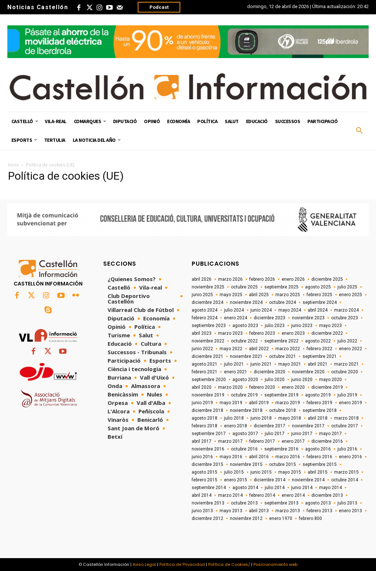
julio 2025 (347, 287)
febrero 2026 (262, 279)
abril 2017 (202, 441)
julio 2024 (234, 310)
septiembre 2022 (281, 341)
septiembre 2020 (209, 379)
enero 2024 (235, 318)
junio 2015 (261, 472)
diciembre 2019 (327, 387)
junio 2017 (301, 433)
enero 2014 (293, 495)
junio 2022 (202, 348)
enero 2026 (293, 279)
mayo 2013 (231, 511)
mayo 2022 (231, 348)
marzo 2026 (230, 279)
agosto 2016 (318, 449)
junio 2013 (202, 511)
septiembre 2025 (281, 287)
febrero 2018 (204, 426)
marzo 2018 (346, 418)
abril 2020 (202, 387)
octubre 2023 (344, 318)
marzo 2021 (346, 364)
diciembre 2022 (327, 333)
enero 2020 (293, 387)
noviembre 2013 (208, 503)
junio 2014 (301, 487)
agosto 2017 (245, 433)
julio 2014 (275, 487)
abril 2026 (202, 279)
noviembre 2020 (308, 372)
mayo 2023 (330, 325)
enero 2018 (235, 426)
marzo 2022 (287, 348)
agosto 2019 (318, 395)
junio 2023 (301, 325)
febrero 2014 (262, 495)
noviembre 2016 (208, 449)
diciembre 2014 (269, 480)
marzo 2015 (346, 472)
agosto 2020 (245, 379)
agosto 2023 (245, 325)
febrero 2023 (262, 333)
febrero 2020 (262, 387)
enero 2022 (350, 348)
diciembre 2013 (327, 495)
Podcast (159, 7)
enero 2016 (350, 457)
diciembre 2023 (269, 318)
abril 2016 (259, 457)
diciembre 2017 (269, 426)
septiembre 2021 (320, 356)
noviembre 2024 (246, 302)
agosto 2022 (318, 341)
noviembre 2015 (246, 464)
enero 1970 (280, 518)
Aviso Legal (144, 564)
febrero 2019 (319, 403)
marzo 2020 (230, 387)
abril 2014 (202, 495)
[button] (359, 131)
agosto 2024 (204, 310)
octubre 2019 (244, 395)
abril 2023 (202, 333)
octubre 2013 (244, 503)
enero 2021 (235, 372)
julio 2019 (347, 395)
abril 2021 (318, 364)
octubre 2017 (344, 426)
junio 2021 (261, 364)
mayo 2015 (289, 472)
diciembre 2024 (207, 302)
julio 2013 (347, 503)
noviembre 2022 (208, 341)
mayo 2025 (231, 294)
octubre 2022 (244, 341)
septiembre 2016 (281, 449)
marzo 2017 (230, 441)
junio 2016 (202, 457)
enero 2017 (293, 441)
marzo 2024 (346, 310)
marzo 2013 (287, 511)
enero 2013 (350, 511)
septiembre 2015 (320, 464)
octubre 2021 (282, 356)
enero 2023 (293, 333)
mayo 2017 (330, 433)
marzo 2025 (287, 294)
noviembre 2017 (308, 426)
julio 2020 (275, 379)
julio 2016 (347, 449)
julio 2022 (347, 341)
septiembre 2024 (320, 302)
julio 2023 (275, 325)
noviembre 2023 (308, 318)
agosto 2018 (204, 418)
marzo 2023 (230, 333)
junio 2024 (261, 310)
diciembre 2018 (207, 410)
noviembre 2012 (246, 518)
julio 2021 (234, 364)
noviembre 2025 (208, 287)
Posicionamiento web (275, 564)
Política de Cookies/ (229, 564)
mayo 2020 (330, 379)
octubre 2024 (282, 302)
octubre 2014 (344, 480)
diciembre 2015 (207, 464)
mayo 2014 (330, 487)
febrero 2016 (319, 457)
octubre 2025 (244, 287)
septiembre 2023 (209, 325)
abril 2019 (259, 403)
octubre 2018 (282, 410)
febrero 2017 (262, 441)
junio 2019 (202, 403)
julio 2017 (275, 433)
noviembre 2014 (308, 480)
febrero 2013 (319, 511)
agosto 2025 (318, 287)
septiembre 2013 (281, 503)
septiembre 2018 (320, 410)
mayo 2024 (289, 310)
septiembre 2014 (209, 487)
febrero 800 (310, 518)
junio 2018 (261, 418)
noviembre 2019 (208, 395)
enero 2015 (235, 480)
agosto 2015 (204, 472)
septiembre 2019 (281, 395)
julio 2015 (234, 472)
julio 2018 (234, 418)
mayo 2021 (289, 364)
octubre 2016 (244, 449)
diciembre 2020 (269, 372)
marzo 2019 (287, 403)
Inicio (13, 165)
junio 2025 (202, 294)
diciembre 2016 (327, 441)
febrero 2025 (319, 294)
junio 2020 (301, 379)
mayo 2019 (231, 403)
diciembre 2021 (207, 356)
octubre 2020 (344, 372)
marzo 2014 (230, 495)
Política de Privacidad (182, 564)
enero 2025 (350, 294)
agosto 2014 (245, 487)
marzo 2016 (287, 457)
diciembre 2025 (327, 279)
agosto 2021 (204, 364)
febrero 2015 (204, 480)
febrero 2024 (204, 318)
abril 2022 (259, 348)
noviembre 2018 (246, 410)
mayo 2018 (289, 418)
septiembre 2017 (209, 433)
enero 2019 (350, 403)
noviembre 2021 (246, 356)
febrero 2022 (319, 348)
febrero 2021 (204, 372)
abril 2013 (259, 511)
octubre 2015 (282, 464)
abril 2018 (318, 418)
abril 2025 (259, 294)
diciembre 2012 (207, 518)
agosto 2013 (318, 503)
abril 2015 (318, 472)
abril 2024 (318, 310)
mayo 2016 (231, 457)
